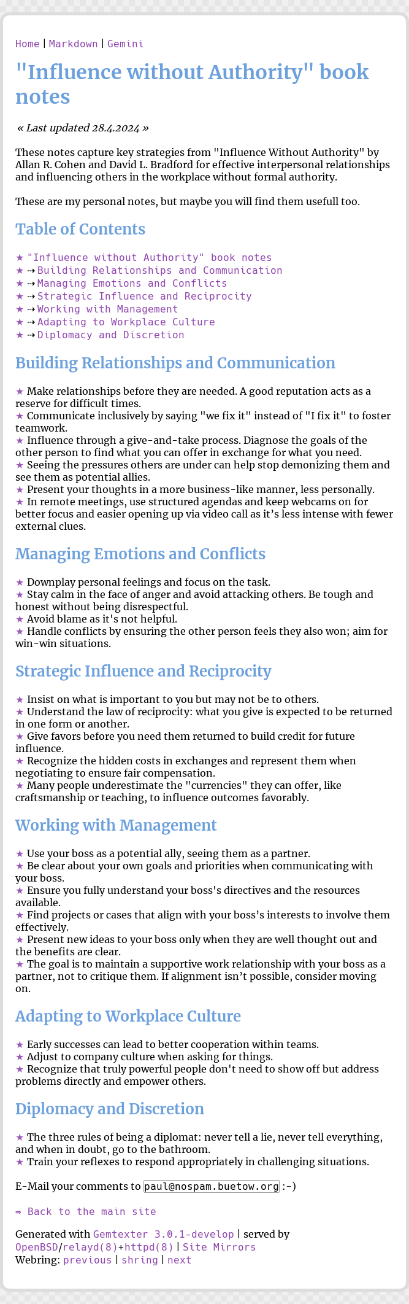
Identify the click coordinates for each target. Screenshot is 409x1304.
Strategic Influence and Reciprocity (144, 296)
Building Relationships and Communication (160, 270)
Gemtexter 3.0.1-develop (163, 1234)
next (179, 1260)
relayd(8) (90, 1247)
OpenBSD (36, 1247)
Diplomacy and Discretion (111, 335)
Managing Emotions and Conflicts (132, 283)
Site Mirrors (219, 1247)
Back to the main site (92, 1211)
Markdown (73, 44)
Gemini (125, 44)
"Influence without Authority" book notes (149, 257)
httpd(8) (149, 1247)
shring (139, 1260)
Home (27, 44)
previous (87, 1260)
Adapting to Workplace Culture (126, 322)
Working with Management (107, 309)
